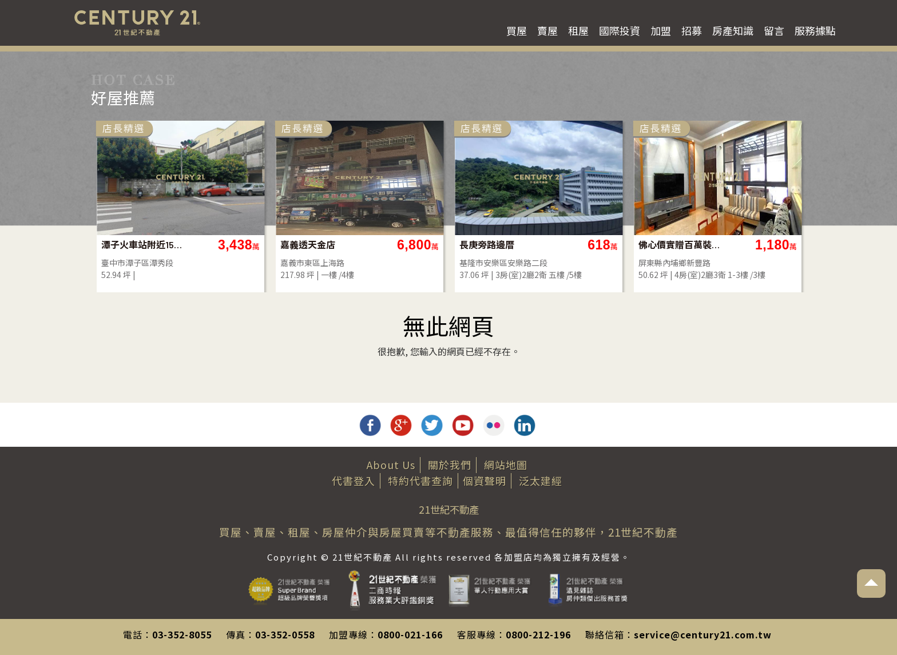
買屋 (516, 30)
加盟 (660, 30)
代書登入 (353, 480)
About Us (391, 464)
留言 (774, 30)
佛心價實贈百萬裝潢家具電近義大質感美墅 (679, 244)
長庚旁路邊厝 (486, 244)
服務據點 (815, 30)
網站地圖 (505, 464)
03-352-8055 (182, 634)
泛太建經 (540, 480)
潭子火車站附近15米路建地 (142, 244)
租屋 (578, 30)
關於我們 (449, 464)
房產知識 (732, 30)
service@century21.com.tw (703, 634)
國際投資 (619, 30)
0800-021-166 (410, 634)
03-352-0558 (285, 634)
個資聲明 (484, 480)
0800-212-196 (538, 634)
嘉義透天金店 (307, 244)
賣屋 (547, 30)
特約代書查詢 (420, 480)
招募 (691, 30)
